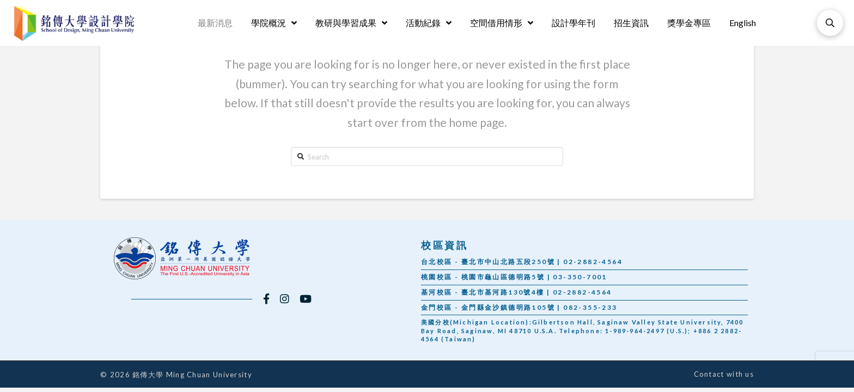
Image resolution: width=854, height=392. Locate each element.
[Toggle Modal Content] (830, 23)
